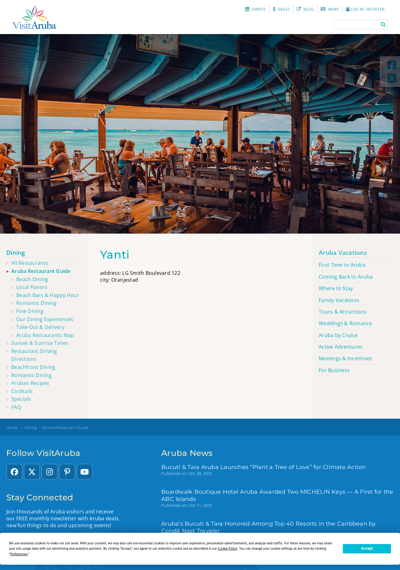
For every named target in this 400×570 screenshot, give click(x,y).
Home (12, 427)
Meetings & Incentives (345, 358)
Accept (367, 548)
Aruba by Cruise (338, 335)
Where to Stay (336, 288)
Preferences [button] (19, 554)
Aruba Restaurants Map (45, 335)
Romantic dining (31, 375)
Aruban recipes (30, 383)
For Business (334, 370)
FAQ (16, 407)
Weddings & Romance (345, 323)
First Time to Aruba (342, 264)
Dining (15, 252)
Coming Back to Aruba (345, 276)
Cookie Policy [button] (228, 548)
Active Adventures (340, 346)
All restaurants (29, 263)
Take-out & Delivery (40, 327)
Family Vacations (339, 300)
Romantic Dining (36, 303)
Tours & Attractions (343, 311)
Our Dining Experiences (44, 319)
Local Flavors (32, 287)
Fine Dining (29, 311)
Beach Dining (32, 279)
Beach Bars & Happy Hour (47, 295)
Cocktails (22, 391)
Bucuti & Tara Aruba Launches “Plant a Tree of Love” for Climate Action (263, 467)
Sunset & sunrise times (40, 343)
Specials (21, 399)
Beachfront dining (33, 367)
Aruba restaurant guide (41, 271)
